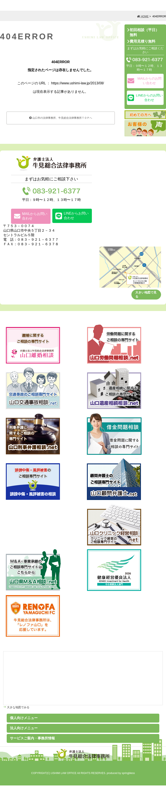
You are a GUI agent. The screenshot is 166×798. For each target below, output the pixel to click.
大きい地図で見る (145, 294)
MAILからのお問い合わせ (144, 81)
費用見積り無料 (142, 41)
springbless (128, 773)
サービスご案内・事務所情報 (32, 738)
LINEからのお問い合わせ (145, 97)
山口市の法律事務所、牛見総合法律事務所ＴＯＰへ (60, 117)
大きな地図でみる (17, 707)
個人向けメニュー (24, 718)
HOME (142, 16)
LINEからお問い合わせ (72, 216)
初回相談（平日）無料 (144, 32)
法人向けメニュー (24, 728)
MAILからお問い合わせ (30, 216)
